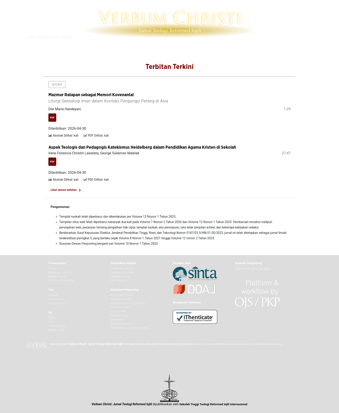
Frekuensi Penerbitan (61, 280)
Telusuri (262, 36)
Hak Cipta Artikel (120, 307)
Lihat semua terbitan (64, 189)
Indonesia (307, 36)
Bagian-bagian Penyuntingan (127, 303)
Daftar (276, 36)
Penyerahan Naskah (122, 268)
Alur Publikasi (118, 280)
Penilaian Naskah (120, 299)
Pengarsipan (118, 319)
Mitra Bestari (56, 299)
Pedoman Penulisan (122, 272)
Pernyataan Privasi (121, 295)
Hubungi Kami (56, 303)
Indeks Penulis (57, 325)
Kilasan (52, 268)
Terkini (52, 317)
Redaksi (53, 295)
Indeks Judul (56, 330)
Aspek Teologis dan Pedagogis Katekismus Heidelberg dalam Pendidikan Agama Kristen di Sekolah (142, 147)
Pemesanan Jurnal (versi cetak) (129, 327)
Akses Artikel (118, 311)
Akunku (289, 36)
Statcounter (243, 268)
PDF (52, 117)
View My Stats (260, 268)
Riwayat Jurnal (57, 276)
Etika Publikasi (119, 315)
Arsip (51, 321)
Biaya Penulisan (120, 323)
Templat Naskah (120, 276)
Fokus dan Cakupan (60, 272)
